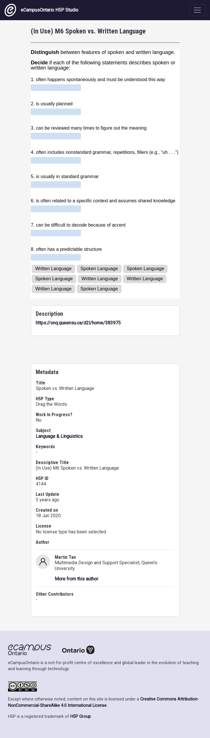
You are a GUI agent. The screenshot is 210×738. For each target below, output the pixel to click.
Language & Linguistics (59, 436)
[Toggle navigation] (197, 10)
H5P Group (80, 716)
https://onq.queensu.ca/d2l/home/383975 (78, 323)
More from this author (76, 579)
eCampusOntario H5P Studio (41, 10)
